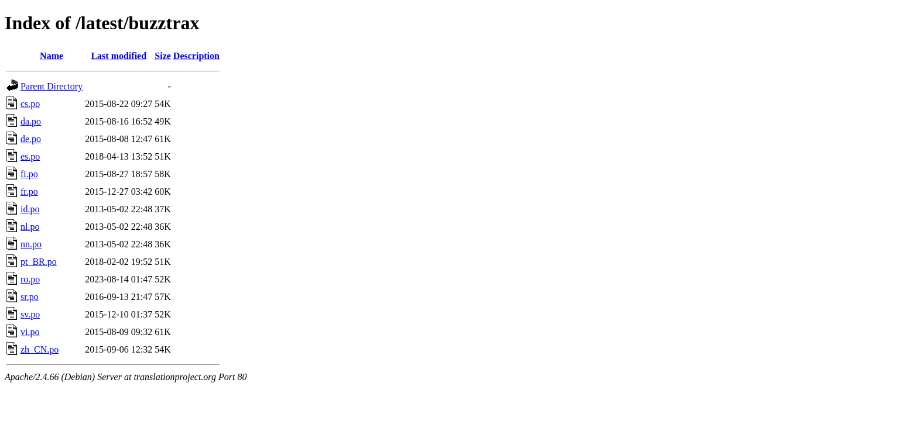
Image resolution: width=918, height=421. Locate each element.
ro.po (30, 279)
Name (51, 56)
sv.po (30, 314)
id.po (29, 209)
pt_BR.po (38, 262)
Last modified (118, 56)
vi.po (29, 332)
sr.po (29, 297)
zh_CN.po (39, 349)
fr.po (29, 191)
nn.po (31, 244)
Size (163, 56)
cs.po (30, 104)
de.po (30, 139)
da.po (30, 121)
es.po (30, 156)
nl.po (29, 227)
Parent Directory (51, 86)
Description (196, 56)
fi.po (29, 174)
